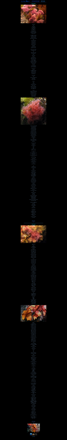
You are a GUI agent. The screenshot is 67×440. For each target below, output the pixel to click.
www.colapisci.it (33, 436)
